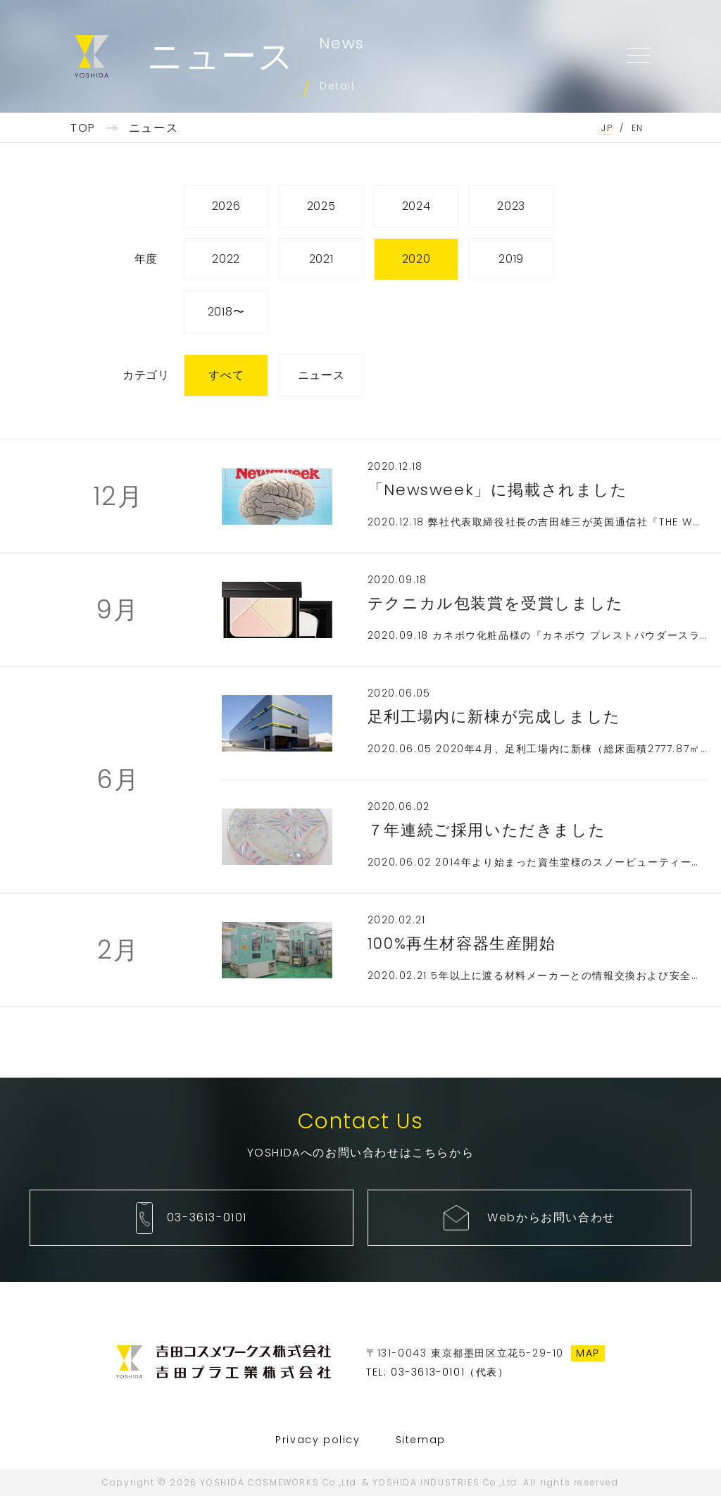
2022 (226, 259)
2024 (416, 206)
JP (607, 128)
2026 (226, 206)
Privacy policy (317, 1440)
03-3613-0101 (207, 1217)
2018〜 (226, 312)
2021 (321, 259)
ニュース (321, 375)
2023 (511, 206)
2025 (321, 206)
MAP (588, 1353)
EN (638, 128)
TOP (83, 128)
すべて (226, 375)
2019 (511, 259)
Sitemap (421, 1440)
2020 (416, 259)
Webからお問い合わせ (551, 1217)
